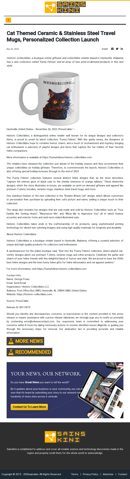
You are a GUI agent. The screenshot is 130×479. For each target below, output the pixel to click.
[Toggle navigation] (8, 20)
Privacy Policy (90, 474)
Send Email (20, 283)
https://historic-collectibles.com (34, 294)
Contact (122, 474)
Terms (74, 474)
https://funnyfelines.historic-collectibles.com (67, 157)
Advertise (108, 474)
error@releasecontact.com (39, 321)
